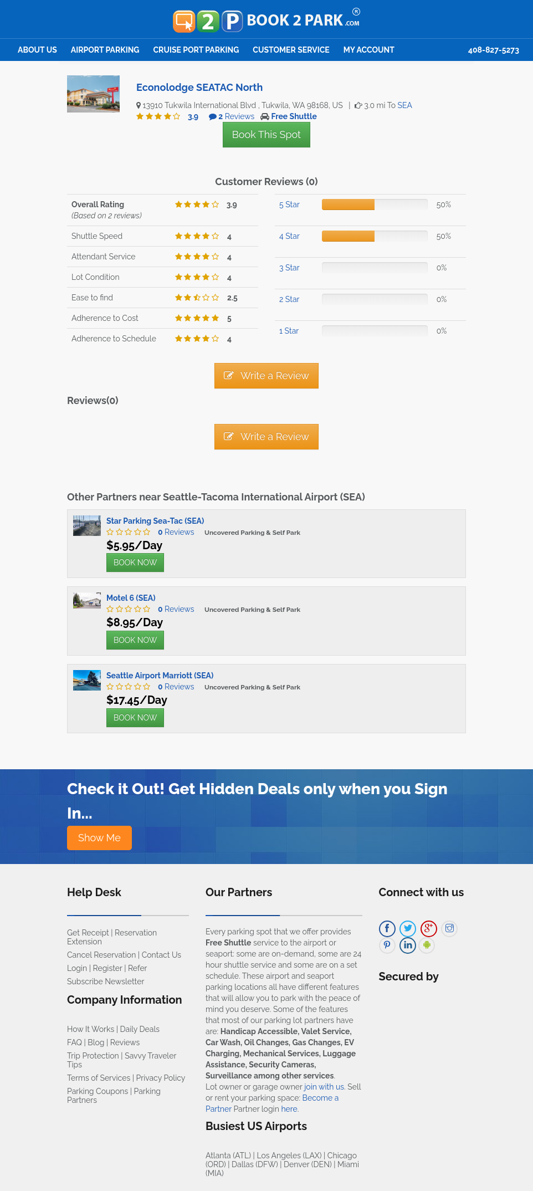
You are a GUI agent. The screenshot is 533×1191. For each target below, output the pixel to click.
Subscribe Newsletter (105, 981)
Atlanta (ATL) (228, 1155)
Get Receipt (88, 932)
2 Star (289, 299)
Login (77, 968)
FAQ (74, 1042)
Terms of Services (98, 1078)
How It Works (90, 1029)
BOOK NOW (135, 562)
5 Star (289, 204)
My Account (369, 49)
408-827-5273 (493, 49)
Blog (96, 1042)
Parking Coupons (97, 1091)
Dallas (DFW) (255, 1164)
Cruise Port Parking (196, 49)
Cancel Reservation (101, 954)
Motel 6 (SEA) (130, 598)
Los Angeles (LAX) (289, 1155)
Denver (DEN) (308, 1164)
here (289, 1109)
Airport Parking (105, 49)
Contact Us (161, 954)
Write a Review (266, 375)
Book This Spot (266, 134)
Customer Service (291, 49)
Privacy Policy (161, 1078)
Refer (137, 968)
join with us (324, 1086)
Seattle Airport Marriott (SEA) (159, 675)
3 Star (289, 267)
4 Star (289, 236)
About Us (37, 49)
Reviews (173, 532)
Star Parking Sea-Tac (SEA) (155, 521)
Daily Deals (140, 1029)
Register (107, 968)
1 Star (289, 330)
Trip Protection (93, 1055)
